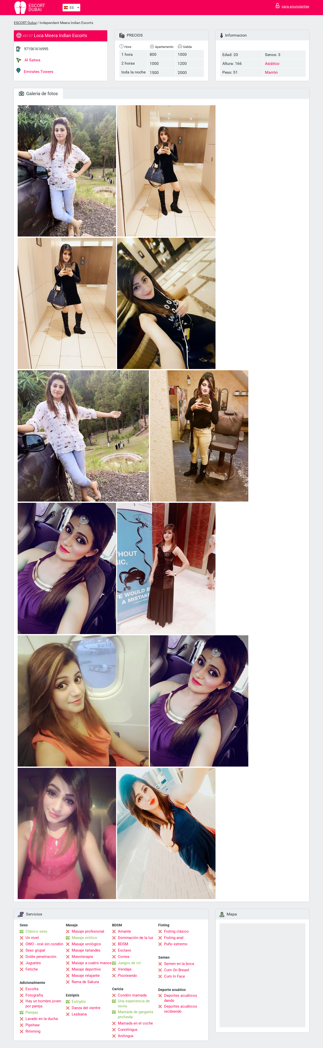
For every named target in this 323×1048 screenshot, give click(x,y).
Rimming (32, 1031)
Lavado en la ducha (41, 1018)
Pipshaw (32, 1025)
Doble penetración (40, 956)
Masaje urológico (86, 944)
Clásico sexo (36, 931)
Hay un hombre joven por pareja (43, 1003)
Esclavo (124, 950)
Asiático (272, 63)
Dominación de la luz (135, 937)
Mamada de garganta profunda (135, 1014)
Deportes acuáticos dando (180, 998)
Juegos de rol (129, 963)
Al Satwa (28, 60)
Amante (124, 931)
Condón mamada (132, 995)
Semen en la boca (179, 963)
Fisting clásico (176, 931)
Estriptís (79, 1001)
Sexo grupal (35, 950)
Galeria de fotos (38, 93)
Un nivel (32, 937)
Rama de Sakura (85, 982)
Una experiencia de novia (134, 1003)
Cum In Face (174, 976)
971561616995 (36, 49)
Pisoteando (127, 975)
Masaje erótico (84, 937)
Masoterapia (82, 956)
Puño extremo (175, 944)
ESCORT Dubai (25, 23)
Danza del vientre (86, 1008)
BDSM (123, 944)
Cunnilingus (128, 1029)
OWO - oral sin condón (44, 944)
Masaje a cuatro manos (92, 963)
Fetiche (31, 969)
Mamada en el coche (135, 1023)
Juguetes (33, 963)
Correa (123, 956)
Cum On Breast (176, 970)
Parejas (31, 1012)
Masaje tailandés (86, 950)
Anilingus (125, 1036)
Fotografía (34, 995)
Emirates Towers (34, 71)
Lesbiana (79, 1014)
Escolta (31, 989)
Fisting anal (173, 937)
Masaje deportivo (86, 969)
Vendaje (124, 969)
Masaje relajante (86, 975)
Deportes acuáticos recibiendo (180, 1009)
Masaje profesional (88, 931)
